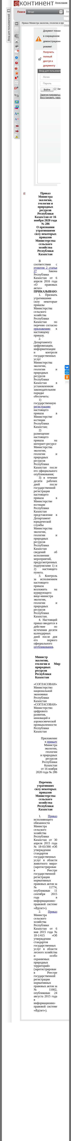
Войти (47, 89)
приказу (52, 741)
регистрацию (42, 406)
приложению (42, 328)
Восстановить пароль (51, 97)
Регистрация (61, 2)
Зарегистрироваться (51, 94)
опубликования (43, 646)
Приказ (52, 816)
